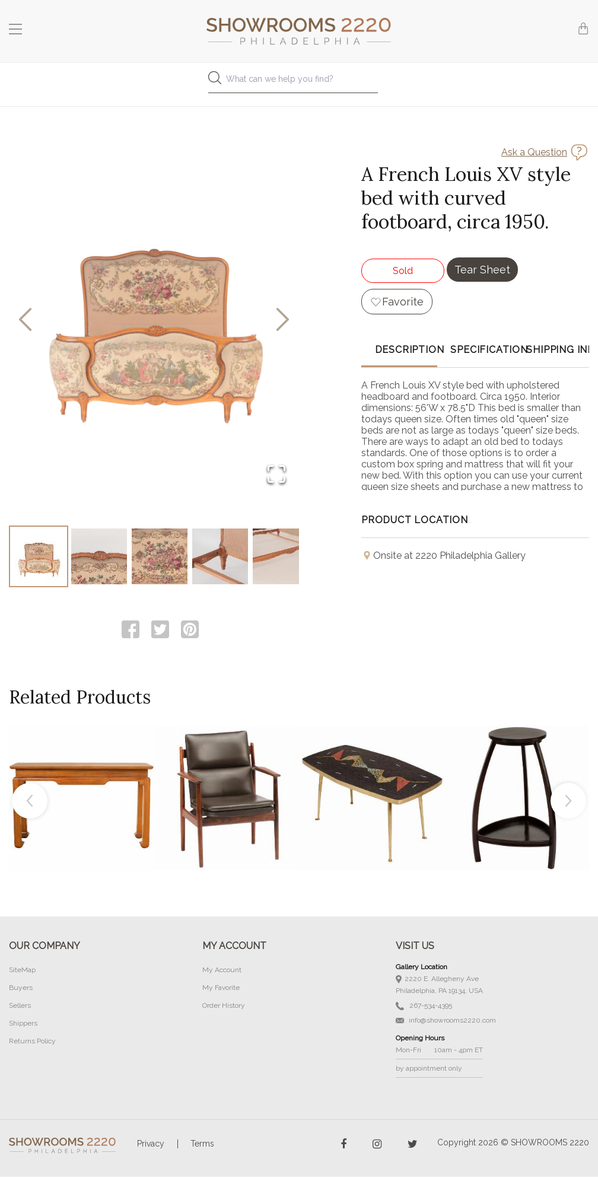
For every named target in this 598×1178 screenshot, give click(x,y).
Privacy (150, 1145)
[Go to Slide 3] (159, 557)
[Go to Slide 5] (280, 557)
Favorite (403, 301)
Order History (223, 1006)
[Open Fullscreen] (276, 474)
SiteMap (22, 971)
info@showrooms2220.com (446, 1021)
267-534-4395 (424, 1006)
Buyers (21, 989)
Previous (29, 802)
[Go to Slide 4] (220, 557)
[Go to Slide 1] (38, 557)
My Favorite (221, 989)
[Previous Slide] (25, 320)
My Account (221, 971)
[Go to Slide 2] (99, 557)
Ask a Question (534, 152)
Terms (202, 1145)
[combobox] (299, 82)
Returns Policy (32, 1042)
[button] (154, 320)
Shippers (23, 1024)
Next (568, 802)
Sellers (20, 1006)
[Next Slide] (282, 320)
